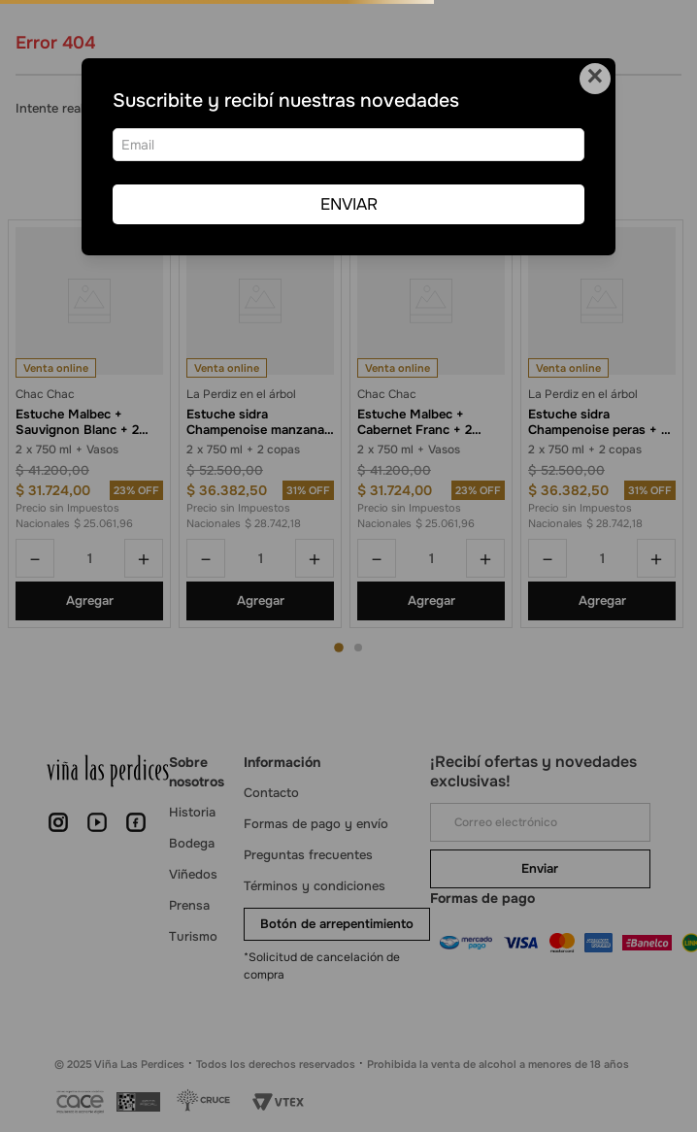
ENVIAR (349, 204)
